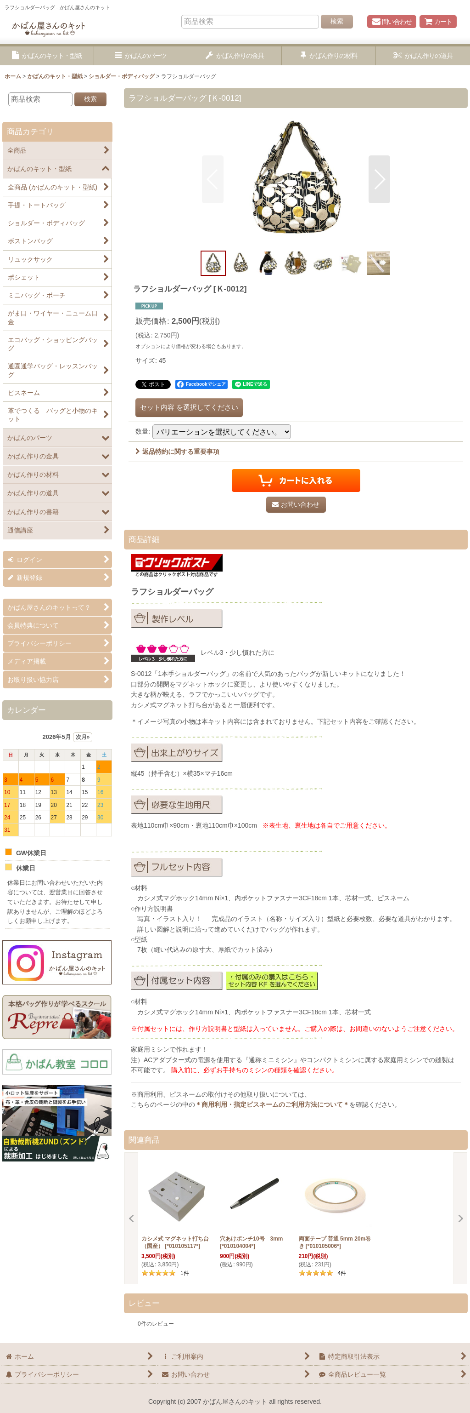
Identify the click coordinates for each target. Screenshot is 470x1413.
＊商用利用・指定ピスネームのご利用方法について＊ (272, 1104)
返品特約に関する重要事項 (177, 451)
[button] (47, 55)
